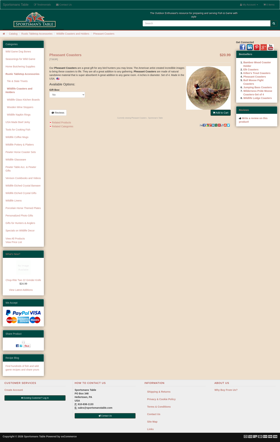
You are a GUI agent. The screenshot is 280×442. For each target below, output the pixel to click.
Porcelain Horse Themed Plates (23, 208)
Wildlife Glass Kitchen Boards (23, 99)
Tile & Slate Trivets (17, 81)
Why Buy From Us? (226, 390)
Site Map (152, 421)
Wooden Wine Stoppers (19, 107)
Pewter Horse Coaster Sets (21, 152)
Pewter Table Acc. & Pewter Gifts (21, 169)
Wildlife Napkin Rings (18, 114)
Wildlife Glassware (16, 159)
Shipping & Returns (159, 391)
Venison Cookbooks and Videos (23, 178)
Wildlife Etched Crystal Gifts (21, 193)
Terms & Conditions (159, 406)
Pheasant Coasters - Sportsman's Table (147, 118)
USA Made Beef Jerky (18, 122)
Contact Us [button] (105, 416)
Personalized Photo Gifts (19, 215)
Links (150, 429)
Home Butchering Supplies (20, 66)
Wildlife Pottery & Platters (20, 144)
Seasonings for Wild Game (20, 59)
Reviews (58, 112)
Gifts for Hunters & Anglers (20, 223)
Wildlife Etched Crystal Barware (23, 185)
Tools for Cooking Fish (18, 129)
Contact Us (153, 414)
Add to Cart (220, 112)
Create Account (13, 390)
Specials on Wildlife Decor (20, 230)
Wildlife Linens (14, 200)
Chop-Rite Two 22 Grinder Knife (23, 280)
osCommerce (69, 436)
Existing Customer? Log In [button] (35, 398)
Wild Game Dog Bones (18, 51)
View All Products (15, 238)
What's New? (13, 254)
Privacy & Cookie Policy (161, 399)
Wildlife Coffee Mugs (17, 137)
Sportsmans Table (16, 4)
